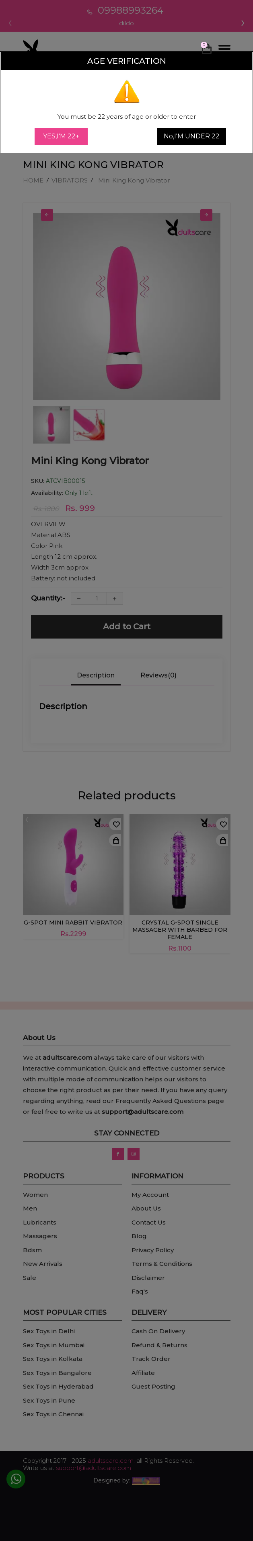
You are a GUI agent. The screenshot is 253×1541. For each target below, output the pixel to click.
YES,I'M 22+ (61, 136)
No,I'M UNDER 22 (192, 136)
